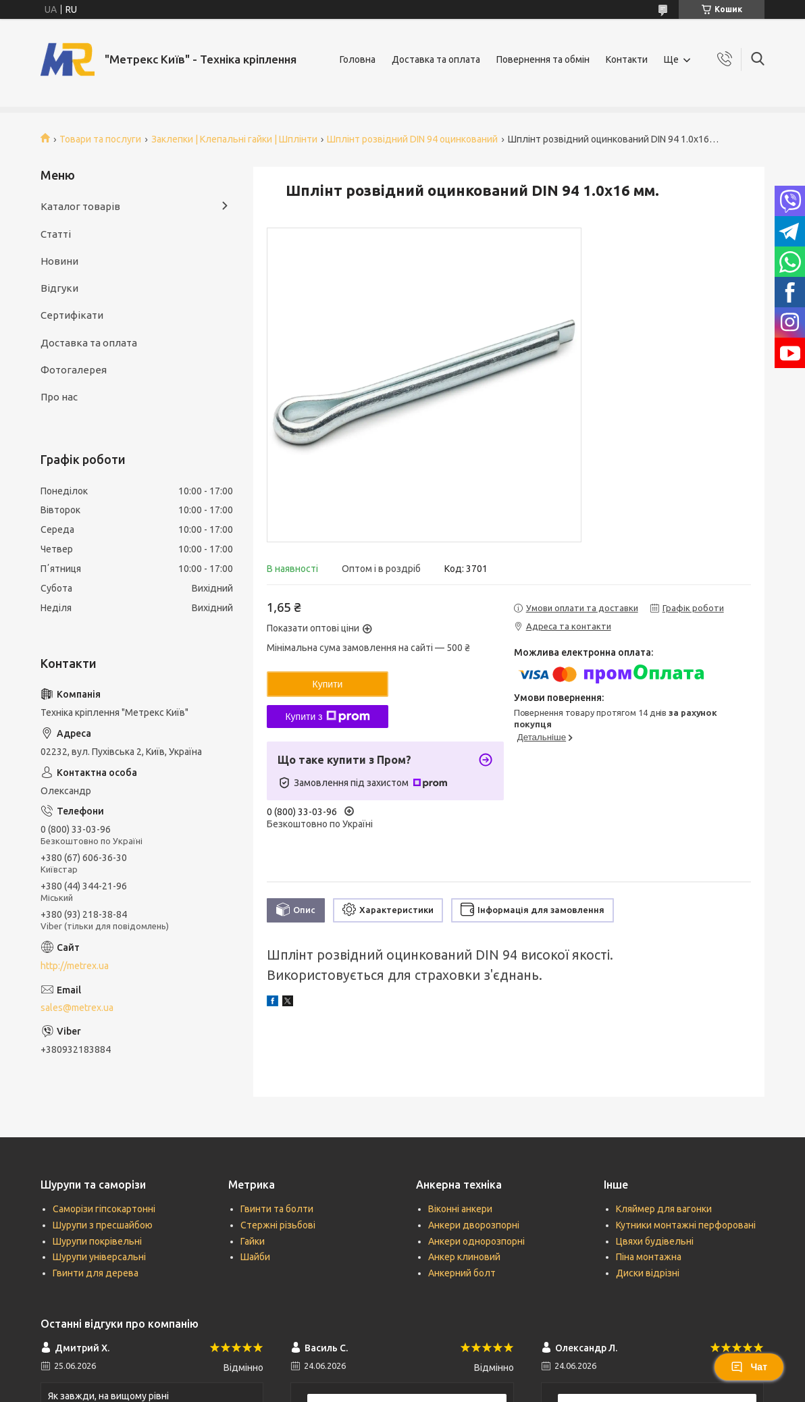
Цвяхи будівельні (655, 1241)
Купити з (327, 716)
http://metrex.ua (75, 965)
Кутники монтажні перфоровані (686, 1225)
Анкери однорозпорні (476, 1241)
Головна (357, 59)
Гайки (252, 1241)
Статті (56, 234)
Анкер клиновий (464, 1256)
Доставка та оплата (436, 59)
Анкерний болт (462, 1273)
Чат (749, 1367)
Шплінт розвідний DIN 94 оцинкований (412, 139)
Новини (59, 261)
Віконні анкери (460, 1208)
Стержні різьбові (277, 1225)
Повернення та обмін (543, 59)
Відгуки (59, 288)
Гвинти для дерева (95, 1273)
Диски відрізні (647, 1273)
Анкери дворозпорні (473, 1225)
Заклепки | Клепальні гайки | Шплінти (234, 139)
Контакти (627, 59)
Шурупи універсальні (99, 1256)
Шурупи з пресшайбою (103, 1225)
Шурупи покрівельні (97, 1241)
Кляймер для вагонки (664, 1208)
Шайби (255, 1256)
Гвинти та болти (276, 1208)
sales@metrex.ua (77, 1007)
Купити (328, 684)
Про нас (59, 397)
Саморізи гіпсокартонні (104, 1208)
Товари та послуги (100, 139)
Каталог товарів (80, 206)
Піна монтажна (648, 1256)
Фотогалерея (74, 369)
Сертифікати (72, 315)
